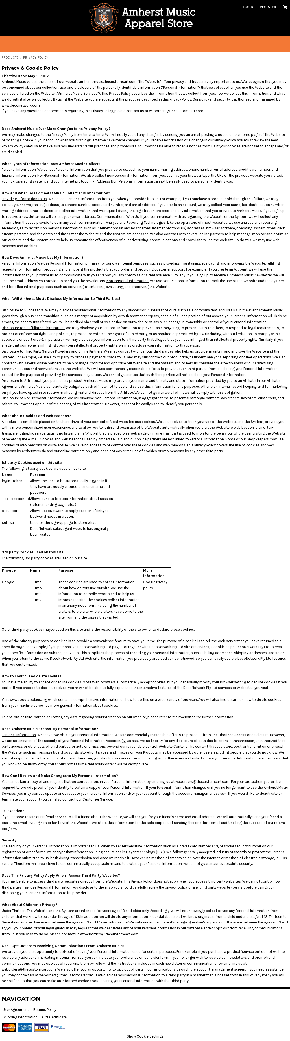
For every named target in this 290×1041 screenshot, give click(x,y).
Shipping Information (20, 1017)
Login (248, 7)
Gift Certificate (54, 1017)
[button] (285, 7)
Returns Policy (44, 1009)
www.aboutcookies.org (28, 699)
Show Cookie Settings (145, 1036)
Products (10, 57)
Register (268, 7)
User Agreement (16, 1009)
